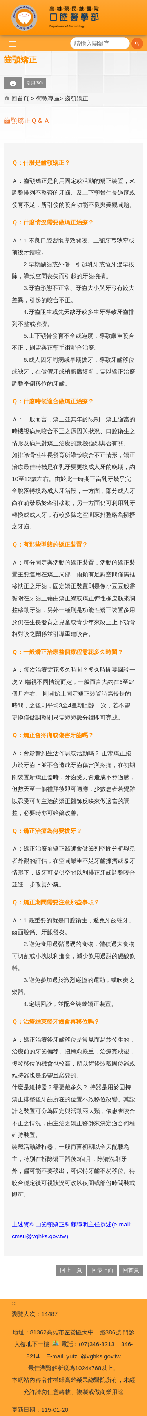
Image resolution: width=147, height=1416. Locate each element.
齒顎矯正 (76, 98)
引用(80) (35, 82)
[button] (137, 43)
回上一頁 (71, 1270)
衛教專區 (48, 98)
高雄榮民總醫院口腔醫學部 (73, 17)
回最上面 (102, 1270)
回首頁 (20, 98)
